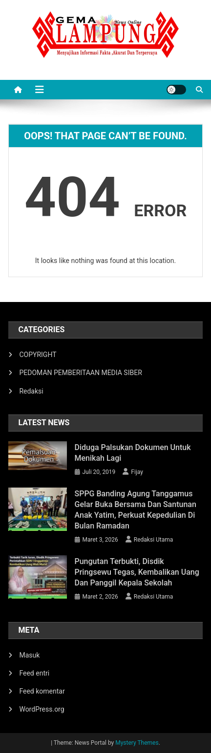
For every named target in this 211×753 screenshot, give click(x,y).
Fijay (137, 472)
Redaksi (31, 391)
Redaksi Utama (153, 539)
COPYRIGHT (37, 354)
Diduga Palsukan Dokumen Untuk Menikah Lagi (133, 453)
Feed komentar (41, 691)
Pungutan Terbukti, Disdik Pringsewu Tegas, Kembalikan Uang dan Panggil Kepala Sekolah (137, 572)
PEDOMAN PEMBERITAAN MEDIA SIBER (80, 372)
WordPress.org (41, 709)
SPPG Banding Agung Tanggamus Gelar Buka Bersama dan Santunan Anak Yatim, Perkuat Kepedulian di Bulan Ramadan (135, 509)
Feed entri (34, 673)
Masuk (29, 655)
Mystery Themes (136, 742)
